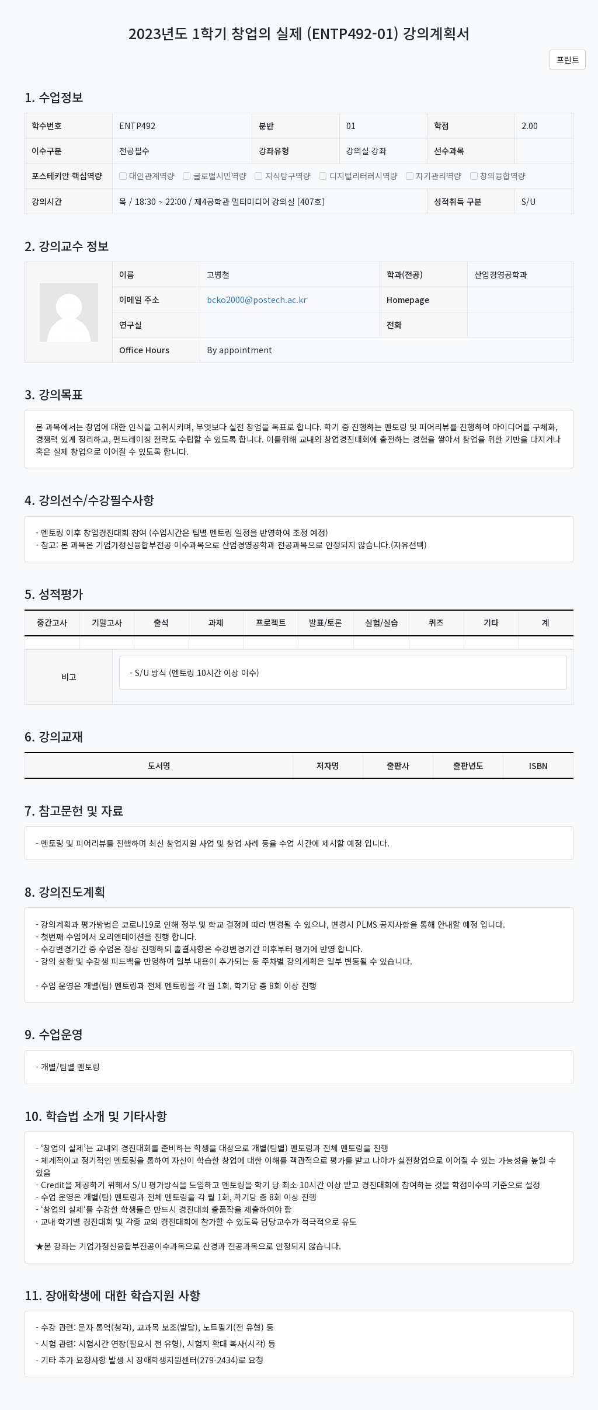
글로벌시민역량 (219, 176)
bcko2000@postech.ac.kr (257, 299)
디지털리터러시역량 (363, 176)
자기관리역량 (438, 176)
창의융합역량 (503, 176)
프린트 (568, 59)
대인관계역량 (152, 176)
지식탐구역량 (288, 176)
